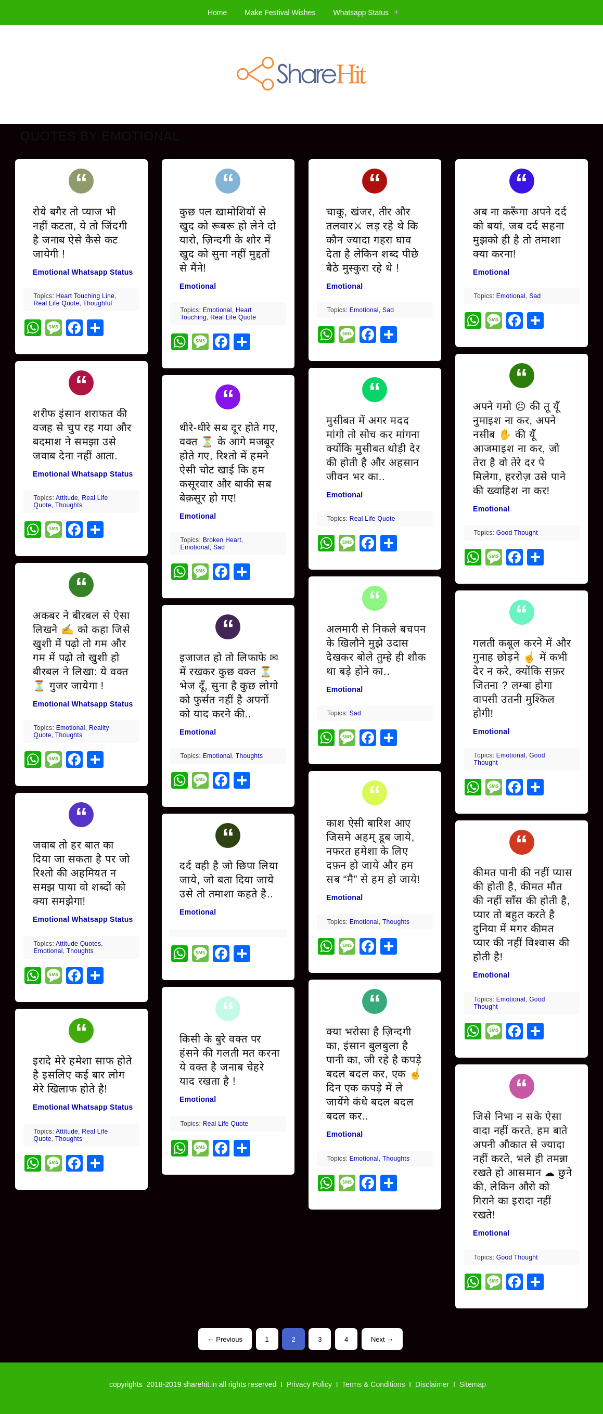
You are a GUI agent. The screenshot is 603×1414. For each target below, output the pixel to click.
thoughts (68, 505)
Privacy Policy (309, 1384)
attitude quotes (78, 943)
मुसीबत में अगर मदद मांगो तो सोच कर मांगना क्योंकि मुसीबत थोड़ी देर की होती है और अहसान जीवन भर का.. (373, 448)
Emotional (51, 272)
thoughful (97, 303)
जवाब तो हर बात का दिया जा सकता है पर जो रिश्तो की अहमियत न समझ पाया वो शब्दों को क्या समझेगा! (81, 873)
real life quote (57, 303)
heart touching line (85, 296)
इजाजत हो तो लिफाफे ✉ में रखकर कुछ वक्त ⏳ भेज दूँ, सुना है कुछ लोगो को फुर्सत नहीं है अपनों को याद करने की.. (229, 685)
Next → (382, 1339)
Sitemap (472, 1384)
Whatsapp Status (361, 12)
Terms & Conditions (373, 1384)
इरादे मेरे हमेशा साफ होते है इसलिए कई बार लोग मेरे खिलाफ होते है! (82, 1075)
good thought (517, 532)
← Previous (225, 1339)
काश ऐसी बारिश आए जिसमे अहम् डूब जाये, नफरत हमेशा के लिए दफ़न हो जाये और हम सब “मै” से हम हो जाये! (373, 851)
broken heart (222, 540)
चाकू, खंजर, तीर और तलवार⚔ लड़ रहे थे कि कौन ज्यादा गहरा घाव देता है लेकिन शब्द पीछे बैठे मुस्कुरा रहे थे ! (372, 240)
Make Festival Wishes (280, 12)
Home (217, 12)
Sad (219, 547)
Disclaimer (432, 1384)
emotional (70, 727)
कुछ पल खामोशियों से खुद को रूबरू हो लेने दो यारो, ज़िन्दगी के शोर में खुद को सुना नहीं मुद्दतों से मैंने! (227, 240)
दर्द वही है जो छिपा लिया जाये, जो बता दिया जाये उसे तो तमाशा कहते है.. (228, 879)
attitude (67, 498)
